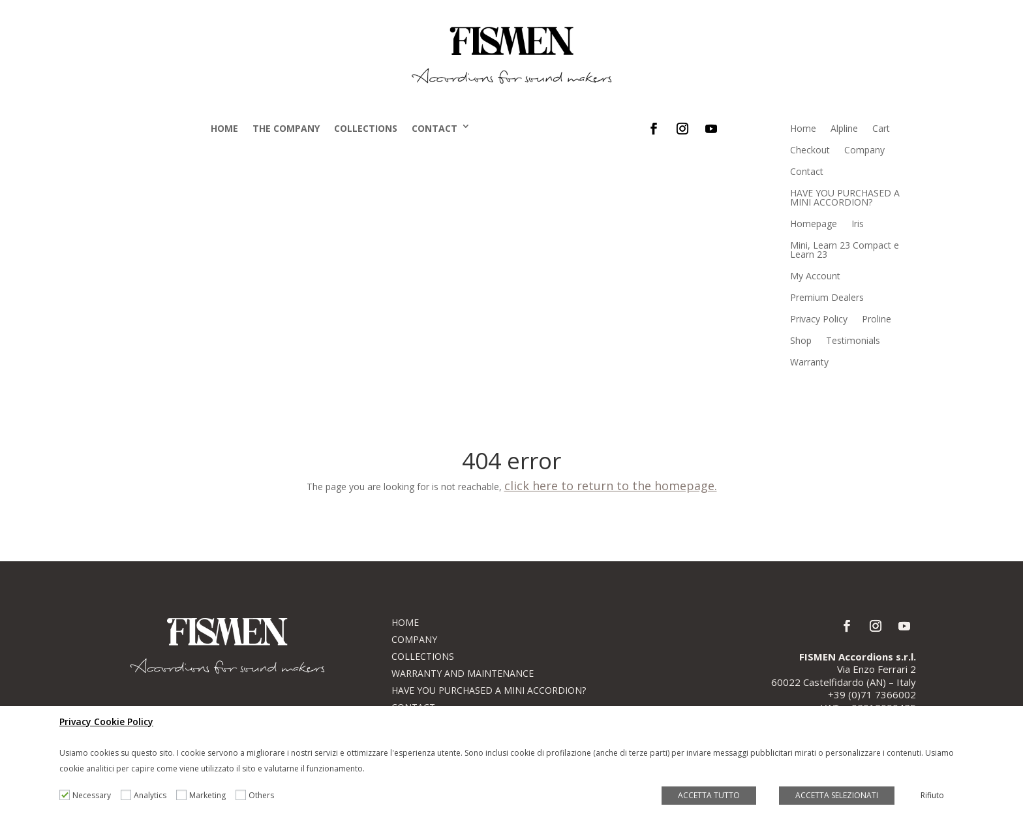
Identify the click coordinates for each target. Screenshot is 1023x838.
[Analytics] (126, 795)
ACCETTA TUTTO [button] (709, 795)
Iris (857, 223)
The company (286, 128)
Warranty (809, 362)
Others (261, 795)
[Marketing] (181, 795)
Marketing (207, 795)
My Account (815, 276)
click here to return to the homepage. (610, 485)
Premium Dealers (827, 297)
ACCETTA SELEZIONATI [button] (836, 795)
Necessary (91, 795)
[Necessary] (64, 795)
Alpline (844, 128)
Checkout (810, 150)
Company (864, 150)
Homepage (813, 223)
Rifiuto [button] (932, 795)
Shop (801, 340)
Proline (876, 319)
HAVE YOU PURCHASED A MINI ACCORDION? (845, 197)
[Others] (241, 795)
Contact (434, 128)
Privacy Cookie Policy (106, 721)
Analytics (150, 795)
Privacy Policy (818, 319)
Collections (365, 128)
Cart (881, 128)
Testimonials (853, 340)
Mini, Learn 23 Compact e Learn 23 (844, 249)
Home (224, 128)
